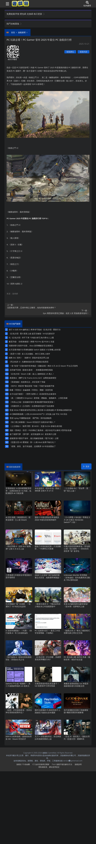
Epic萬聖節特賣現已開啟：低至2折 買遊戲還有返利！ (48, 312)
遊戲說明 (78, 764)
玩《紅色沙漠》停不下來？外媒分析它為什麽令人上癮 (31, 337)
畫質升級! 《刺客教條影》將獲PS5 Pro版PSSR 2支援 (31, 341)
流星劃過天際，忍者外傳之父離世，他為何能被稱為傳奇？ (48, 306)
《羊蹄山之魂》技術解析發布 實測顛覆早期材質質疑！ (32, 402)
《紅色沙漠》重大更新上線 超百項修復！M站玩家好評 (31, 333)
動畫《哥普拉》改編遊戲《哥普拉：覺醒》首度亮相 (31, 390)
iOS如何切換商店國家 (40, 764)
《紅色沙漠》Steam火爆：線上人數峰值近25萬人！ (32, 374)
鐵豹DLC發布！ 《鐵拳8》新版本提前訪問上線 (29, 357)
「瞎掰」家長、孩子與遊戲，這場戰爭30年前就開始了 (33, 446)
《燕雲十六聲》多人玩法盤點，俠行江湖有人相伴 (29, 353)
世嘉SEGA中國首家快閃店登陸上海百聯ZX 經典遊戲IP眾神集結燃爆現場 (41, 410)
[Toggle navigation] (6, 4)
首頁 (13, 32)
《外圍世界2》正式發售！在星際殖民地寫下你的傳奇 (32, 406)
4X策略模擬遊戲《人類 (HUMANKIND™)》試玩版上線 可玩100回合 (38, 414)
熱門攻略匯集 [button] (14, 23)
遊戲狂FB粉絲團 (23, 764)
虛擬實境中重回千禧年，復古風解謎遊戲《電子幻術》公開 (34, 438)
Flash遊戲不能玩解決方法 (62, 764)
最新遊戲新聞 (14, 467)
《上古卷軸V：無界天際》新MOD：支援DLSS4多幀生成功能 (36, 426)
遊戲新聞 (22, 32)
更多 (86, 466)
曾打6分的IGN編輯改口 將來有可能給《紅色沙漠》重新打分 (35, 329)
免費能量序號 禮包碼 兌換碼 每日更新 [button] (25, 13)
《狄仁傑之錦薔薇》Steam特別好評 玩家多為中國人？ (33, 422)
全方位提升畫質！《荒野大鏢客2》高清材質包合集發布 (33, 394)
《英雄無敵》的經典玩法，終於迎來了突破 (27, 382)
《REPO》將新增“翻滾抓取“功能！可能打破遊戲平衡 (32, 386)
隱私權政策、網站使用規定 (49, 767)
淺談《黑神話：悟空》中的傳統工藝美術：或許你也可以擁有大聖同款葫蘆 (41, 430)
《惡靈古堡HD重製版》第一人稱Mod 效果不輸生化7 (32, 442)
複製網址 (70, 51)
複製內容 (83, 51)
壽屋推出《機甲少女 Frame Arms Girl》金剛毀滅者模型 (33, 378)
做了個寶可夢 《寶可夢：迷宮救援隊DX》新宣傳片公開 (33, 434)
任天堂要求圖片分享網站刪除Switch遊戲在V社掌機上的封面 (35, 349)
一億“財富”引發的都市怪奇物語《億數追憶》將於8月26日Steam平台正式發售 (44, 366)
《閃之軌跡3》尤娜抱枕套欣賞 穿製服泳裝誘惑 (28, 361)
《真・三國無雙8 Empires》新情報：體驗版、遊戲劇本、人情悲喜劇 (39, 398)
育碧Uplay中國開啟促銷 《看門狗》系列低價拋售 (31, 418)
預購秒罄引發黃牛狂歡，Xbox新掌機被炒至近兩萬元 (31, 345)
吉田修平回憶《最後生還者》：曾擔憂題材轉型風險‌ (31, 370)
